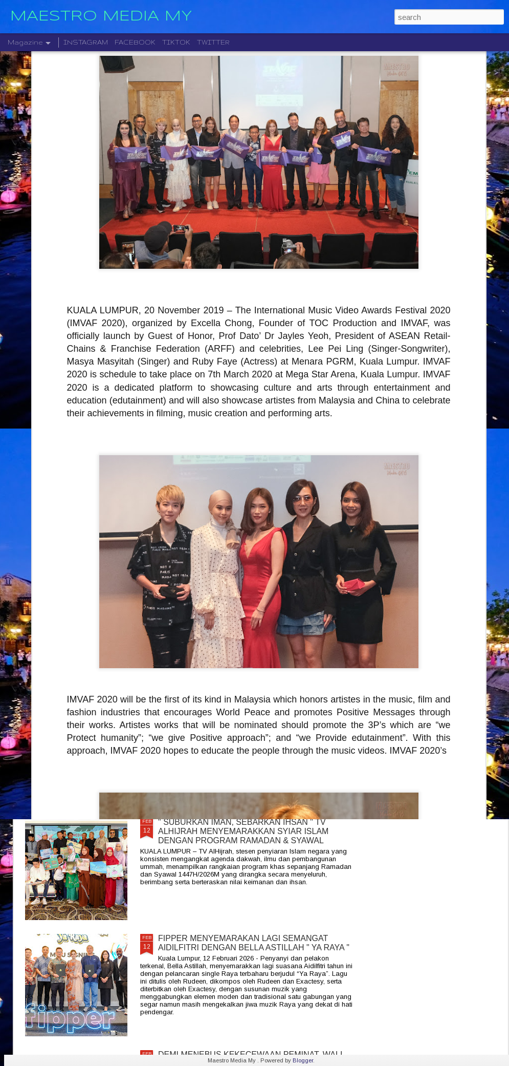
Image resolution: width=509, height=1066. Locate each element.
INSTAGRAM (85, 42)
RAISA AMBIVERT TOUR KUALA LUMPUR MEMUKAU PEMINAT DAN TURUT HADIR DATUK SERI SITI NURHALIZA (251, 598)
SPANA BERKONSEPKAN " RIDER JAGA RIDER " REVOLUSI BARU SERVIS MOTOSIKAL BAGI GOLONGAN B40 (251, 715)
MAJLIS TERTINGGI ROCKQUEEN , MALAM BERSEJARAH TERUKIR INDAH (241, 478)
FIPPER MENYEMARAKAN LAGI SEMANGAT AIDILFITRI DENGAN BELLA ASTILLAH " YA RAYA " (253, 943)
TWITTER (213, 42)
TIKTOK (176, 42)
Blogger (303, 1060)
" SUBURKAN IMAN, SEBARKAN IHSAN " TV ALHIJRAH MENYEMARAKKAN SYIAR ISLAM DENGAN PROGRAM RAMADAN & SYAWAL (243, 831)
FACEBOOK (135, 42)
